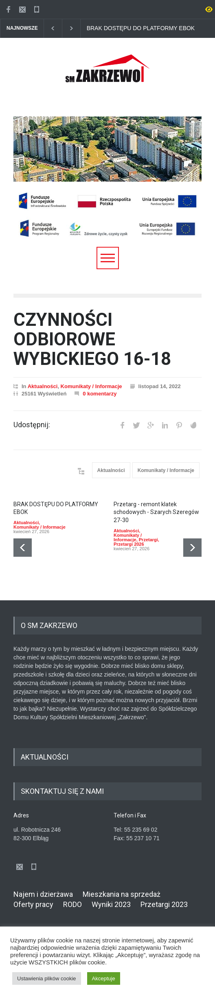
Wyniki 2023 (111, 904)
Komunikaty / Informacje (91, 386)
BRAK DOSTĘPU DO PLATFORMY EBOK (141, 28)
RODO (72, 904)
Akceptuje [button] (103, 978)
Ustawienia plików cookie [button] (46, 978)
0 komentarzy (99, 394)
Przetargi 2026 (129, 544)
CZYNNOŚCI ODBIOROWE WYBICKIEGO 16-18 (92, 339)
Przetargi (148, 539)
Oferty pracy (33, 904)
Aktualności (43, 386)
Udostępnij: (31, 424)
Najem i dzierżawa (43, 894)
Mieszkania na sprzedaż (121, 894)
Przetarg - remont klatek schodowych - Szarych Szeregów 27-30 (156, 512)
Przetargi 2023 (164, 904)
